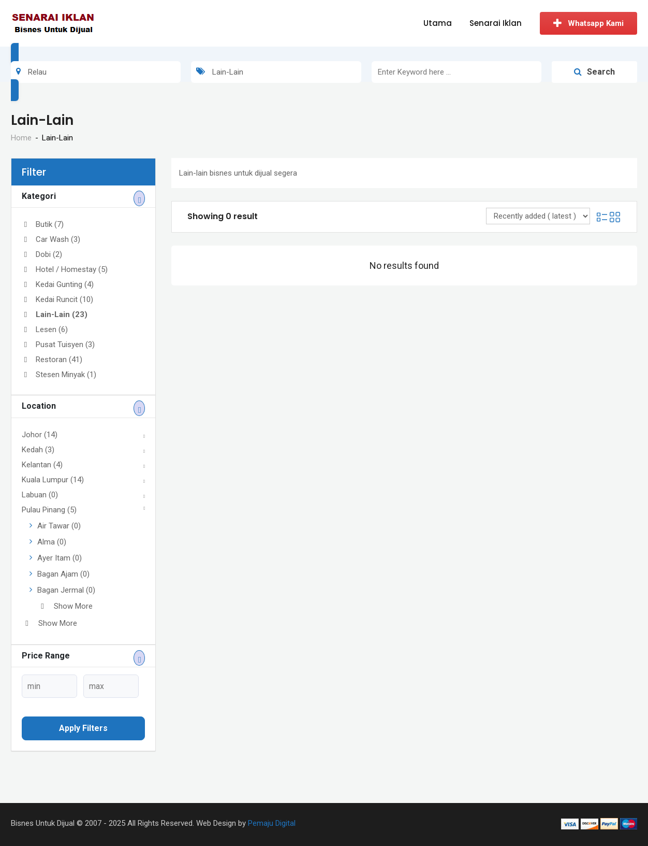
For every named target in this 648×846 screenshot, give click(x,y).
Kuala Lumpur (53, 479)
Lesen (45, 329)
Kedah (38, 449)
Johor (39, 434)
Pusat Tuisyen (58, 344)
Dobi (42, 254)
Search (594, 72)
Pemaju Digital (272, 823)
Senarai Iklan (495, 23)
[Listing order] (538, 216)
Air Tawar (59, 525)
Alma (51, 542)
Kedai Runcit (57, 299)
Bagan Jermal (66, 590)
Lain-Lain (54, 314)
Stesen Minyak (59, 374)
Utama (437, 23)
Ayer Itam (59, 558)
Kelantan (42, 464)
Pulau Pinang (49, 509)
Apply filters (83, 728)
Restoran (52, 359)
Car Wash (51, 239)
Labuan (40, 494)
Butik (43, 224)
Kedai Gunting (58, 284)
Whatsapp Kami (588, 23)
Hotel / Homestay (65, 269)
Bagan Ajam (63, 574)
